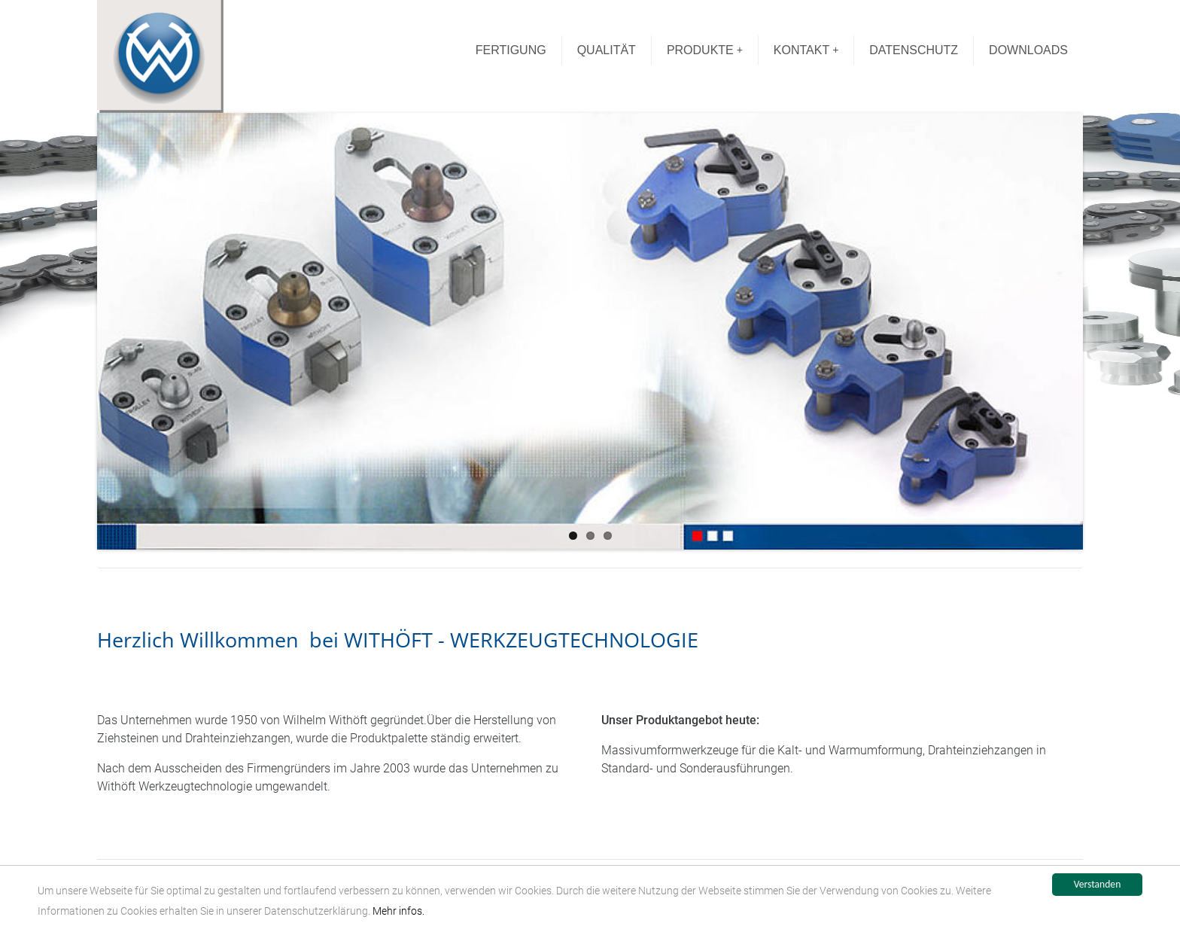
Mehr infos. (398, 911)
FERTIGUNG (511, 50)
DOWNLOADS (1028, 50)
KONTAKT (806, 50)
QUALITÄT (606, 50)
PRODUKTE (705, 50)
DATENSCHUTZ (913, 50)
